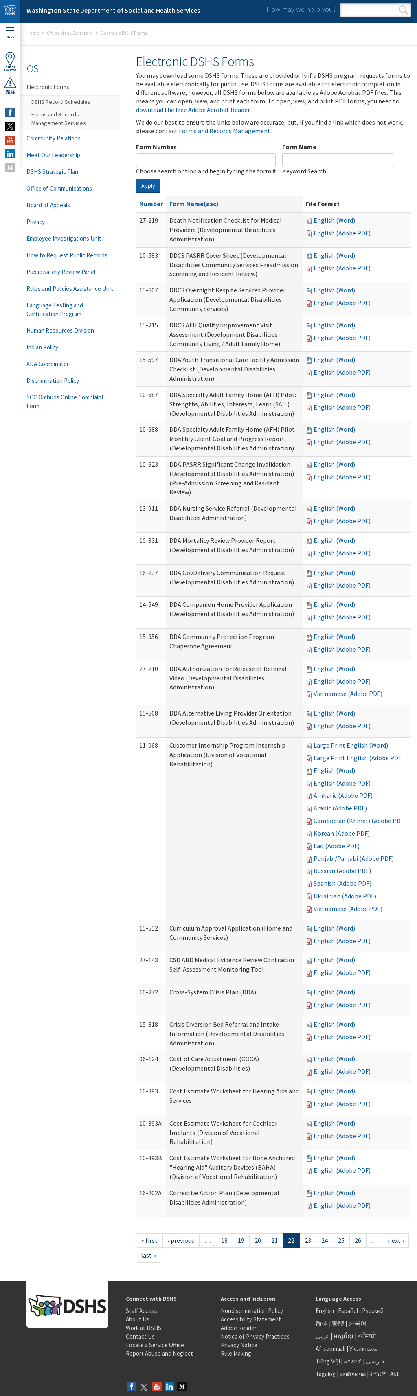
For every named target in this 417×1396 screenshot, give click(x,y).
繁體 (338, 1323)
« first (149, 1240)
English (325, 1311)
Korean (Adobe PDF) (342, 833)
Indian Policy (42, 347)
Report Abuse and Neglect (159, 1353)
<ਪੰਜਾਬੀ (367, 1336)
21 (274, 1240)
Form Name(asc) (194, 204)
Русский (373, 1311)
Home (32, 33)
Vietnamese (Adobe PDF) (348, 693)
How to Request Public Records (67, 255)
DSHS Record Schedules (60, 101)
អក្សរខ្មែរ (343, 1336)
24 (324, 1240)
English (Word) (334, 220)
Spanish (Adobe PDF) (342, 883)
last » (148, 1255)
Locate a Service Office (155, 1345)
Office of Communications (59, 188)
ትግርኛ (378, 1374)
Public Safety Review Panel (60, 272)
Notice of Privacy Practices (255, 1336)
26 (358, 1240)
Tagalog (326, 1374)
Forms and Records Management (224, 131)
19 (241, 1240)
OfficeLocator (10, 61)
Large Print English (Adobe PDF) (359, 758)
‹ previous (181, 1240)
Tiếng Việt (328, 1361)
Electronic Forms (47, 87)
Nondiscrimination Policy (252, 1311)
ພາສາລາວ (353, 1374)
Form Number (156, 147)
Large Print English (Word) (351, 745)
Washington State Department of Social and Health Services (113, 10)
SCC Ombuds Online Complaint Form (65, 401)
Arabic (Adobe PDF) (340, 808)
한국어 (357, 1323)
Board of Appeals (48, 205)
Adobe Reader (239, 1328)
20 (258, 1240)
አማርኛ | (354, 1361)
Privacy (35, 222)
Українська (363, 1348)
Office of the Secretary (69, 33)
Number (151, 204)
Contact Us (140, 1336)
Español (348, 1311)
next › (396, 1240)
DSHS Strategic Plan (52, 172)
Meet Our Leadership (53, 155)
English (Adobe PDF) (342, 233)
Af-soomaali (330, 1348)
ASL (395, 1374)
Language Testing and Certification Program (54, 309)
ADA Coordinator (47, 364)
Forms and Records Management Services (58, 119)
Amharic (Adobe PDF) (343, 795)
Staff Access (141, 1311)
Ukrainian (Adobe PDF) (345, 896)
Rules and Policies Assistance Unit (69, 288)
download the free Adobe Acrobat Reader (193, 109)
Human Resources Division (60, 330)
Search (404, 10)
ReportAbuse (10, 86)
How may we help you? (301, 9)
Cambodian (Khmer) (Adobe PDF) (360, 821)
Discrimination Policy (52, 380)
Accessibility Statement (251, 1319)
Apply (148, 185)
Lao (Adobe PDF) (337, 846)
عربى (322, 1336)
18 (224, 1240)
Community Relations (53, 138)
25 (341, 1240)
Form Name (299, 147)
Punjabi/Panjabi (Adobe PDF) (354, 858)
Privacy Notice (239, 1345)
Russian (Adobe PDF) (342, 871)
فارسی (374, 1361)
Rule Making (236, 1353)
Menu (10, 33)
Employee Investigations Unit (63, 238)
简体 (322, 1323)
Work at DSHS (143, 1328)
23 (308, 1240)
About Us (137, 1319)
